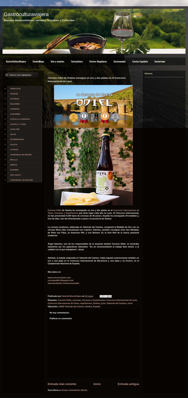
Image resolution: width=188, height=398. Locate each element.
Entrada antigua (128, 384)
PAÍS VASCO (15, 175)
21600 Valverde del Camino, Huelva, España (79, 306)
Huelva (96, 303)
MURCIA (13, 165)
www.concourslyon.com (59, 278)
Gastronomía (120, 61)
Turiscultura (77, 61)
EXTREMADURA (17, 139)
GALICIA (13, 145)
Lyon (103, 303)
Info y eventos (57, 61)
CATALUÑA (15, 129)
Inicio (97, 384)
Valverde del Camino (116, 303)
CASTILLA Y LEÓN (18, 124)
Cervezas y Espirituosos (93, 300)
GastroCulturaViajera (16, 61)
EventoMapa (38, 61)
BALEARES (15, 104)
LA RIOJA (14, 150)
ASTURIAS (14, 99)
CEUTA (13, 134)
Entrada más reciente (62, 384)
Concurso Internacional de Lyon (121, 300)
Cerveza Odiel (54, 210)
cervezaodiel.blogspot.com (60, 280)
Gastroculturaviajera (26, 14)
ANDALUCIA (15, 89)
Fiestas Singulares (98, 61)
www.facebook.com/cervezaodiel (63, 283)
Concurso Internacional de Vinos (63, 303)
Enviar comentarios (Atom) (74, 390)
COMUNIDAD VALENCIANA (21, 180)
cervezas (76, 300)
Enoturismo (160, 61)
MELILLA (14, 160)
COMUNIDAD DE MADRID (20, 155)
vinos (130, 303)
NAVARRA (14, 170)
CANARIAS (14, 109)
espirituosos (86, 303)
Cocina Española (140, 61)
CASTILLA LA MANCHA (20, 119)
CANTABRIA (15, 114)
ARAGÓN (14, 94)
